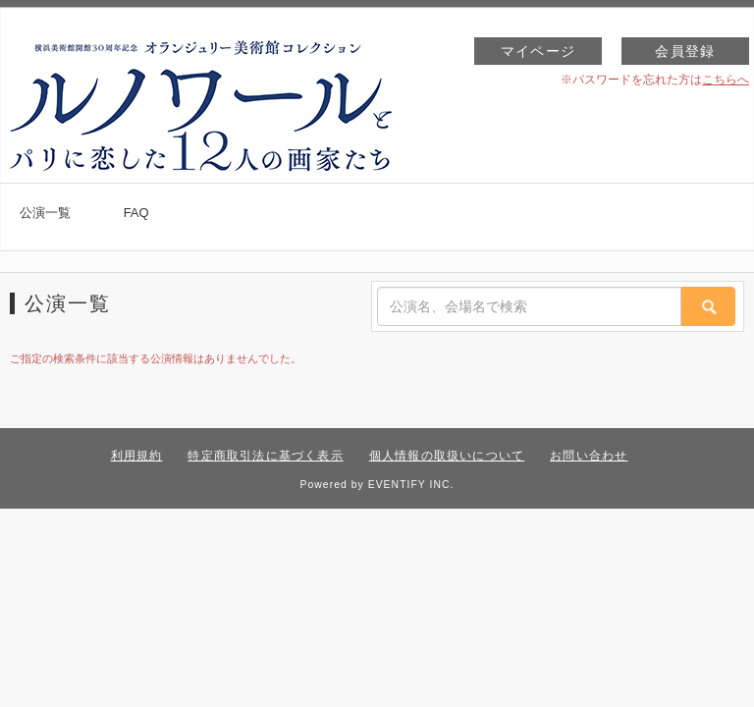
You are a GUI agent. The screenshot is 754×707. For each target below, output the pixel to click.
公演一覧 (45, 212)
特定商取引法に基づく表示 (265, 455)
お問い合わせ (588, 455)
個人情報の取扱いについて (446, 455)
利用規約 (137, 455)
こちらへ (725, 79)
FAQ (136, 212)
